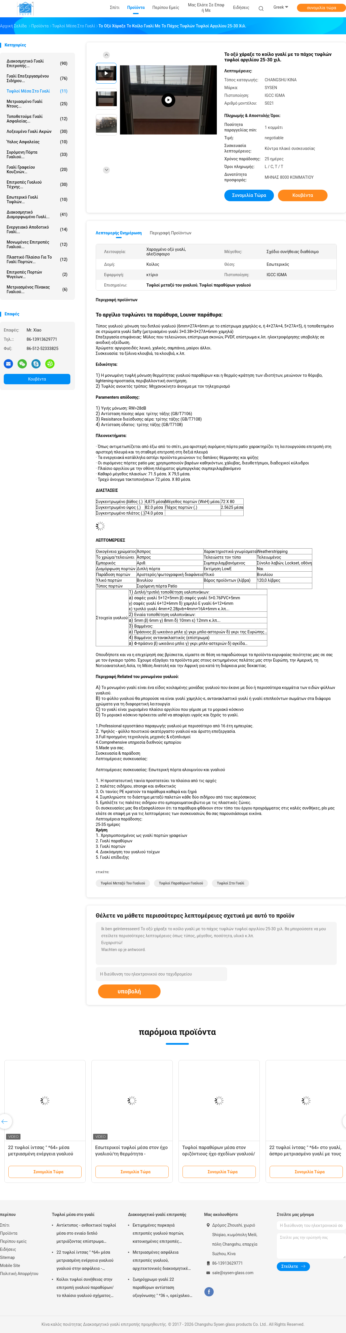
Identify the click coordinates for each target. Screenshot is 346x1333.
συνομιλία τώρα (321, 7)
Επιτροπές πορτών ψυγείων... (37, 274)
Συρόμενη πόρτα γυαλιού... (37, 154)
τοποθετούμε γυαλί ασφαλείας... (37, 118)
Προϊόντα (8, 1233)
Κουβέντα (37, 379)
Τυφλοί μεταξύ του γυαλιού (123, 883)
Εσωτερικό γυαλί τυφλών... (37, 199)
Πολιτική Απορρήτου (19, 1273)
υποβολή (129, 991)
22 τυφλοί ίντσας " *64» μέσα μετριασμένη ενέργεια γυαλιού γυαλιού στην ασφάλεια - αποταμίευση (85, 1261)
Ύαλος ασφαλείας (37, 142)
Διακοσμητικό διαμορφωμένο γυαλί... (37, 214)
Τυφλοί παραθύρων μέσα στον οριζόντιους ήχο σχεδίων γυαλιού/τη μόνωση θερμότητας (218, 1154)
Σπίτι (5, 1225)
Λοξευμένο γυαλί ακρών (37, 131)
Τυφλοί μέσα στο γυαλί (37, 91)
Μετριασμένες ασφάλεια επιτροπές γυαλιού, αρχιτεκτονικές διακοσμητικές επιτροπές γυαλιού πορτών (161, 1261)
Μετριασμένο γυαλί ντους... (37, 103)
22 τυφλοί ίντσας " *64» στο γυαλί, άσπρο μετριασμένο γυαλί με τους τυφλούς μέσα (305, 1154)
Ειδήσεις (8, 1249)
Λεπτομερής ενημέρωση (119, 233)
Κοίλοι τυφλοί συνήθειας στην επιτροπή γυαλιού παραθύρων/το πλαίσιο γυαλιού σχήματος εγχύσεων (85, 1288)
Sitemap (7, 1257)
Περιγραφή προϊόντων (170, 233)
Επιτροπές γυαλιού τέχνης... (37, 184)
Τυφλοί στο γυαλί (230, 883)
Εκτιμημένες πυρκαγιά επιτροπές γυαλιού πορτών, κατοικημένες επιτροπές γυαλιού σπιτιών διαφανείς (158, 1234)
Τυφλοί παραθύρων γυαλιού (181, 883)
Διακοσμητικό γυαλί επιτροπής (157, 1214)
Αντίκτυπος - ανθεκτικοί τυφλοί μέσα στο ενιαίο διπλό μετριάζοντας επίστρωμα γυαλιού (86, 1234)
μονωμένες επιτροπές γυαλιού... (37, 244)
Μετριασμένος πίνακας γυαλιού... (37, 289)
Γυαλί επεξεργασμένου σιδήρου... (37, 78)
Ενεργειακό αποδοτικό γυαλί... (37, 229)
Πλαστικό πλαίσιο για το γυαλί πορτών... (37, 259)
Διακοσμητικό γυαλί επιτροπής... (37, 63)
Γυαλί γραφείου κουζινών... (37, 169)
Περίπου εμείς (13, 1241)
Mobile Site (10, 1265)
